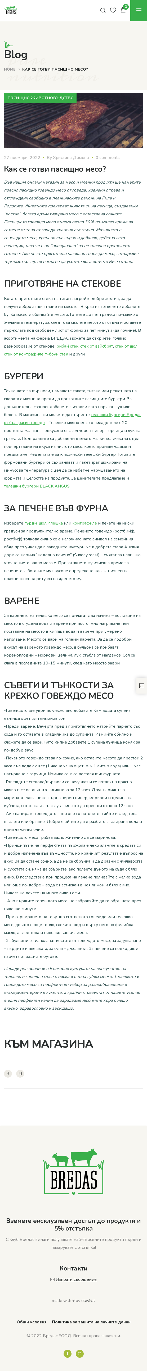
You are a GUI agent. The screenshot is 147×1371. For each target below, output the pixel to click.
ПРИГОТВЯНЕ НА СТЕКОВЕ (63, 284)
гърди (30, 523)
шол (42, 523)
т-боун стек (56, 354)
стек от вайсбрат (96, 346)
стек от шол (126, 346)
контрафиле (84, 523)
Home (10, 69)
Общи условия (32, 1322)
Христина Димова (71, 158)
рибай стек (67, 346)
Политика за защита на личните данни (91, 1322)
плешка (55, 523)
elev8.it (88, 1301)
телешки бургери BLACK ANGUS (37, 486)
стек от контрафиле (23, 354)
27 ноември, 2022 (22, 158)
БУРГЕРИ (23, 376)
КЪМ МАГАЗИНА (48, 1044)
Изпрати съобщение (76, 1279)
